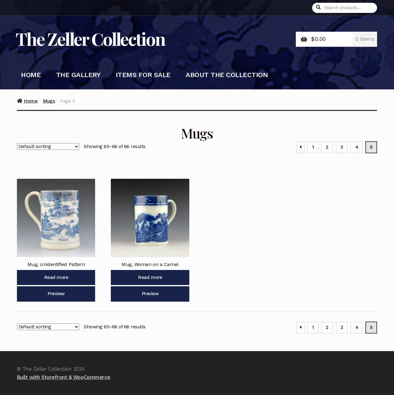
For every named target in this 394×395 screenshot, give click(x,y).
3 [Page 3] (341, 147)
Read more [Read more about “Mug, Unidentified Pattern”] (56, 277)
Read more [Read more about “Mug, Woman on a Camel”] (150, 277)
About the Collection (227, 75)
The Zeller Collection (90, 38)
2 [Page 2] (327, 147)
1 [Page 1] (313, 147)
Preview (56, 293)
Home (31, 75)
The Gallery (78, 75)
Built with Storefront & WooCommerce (63, 377)
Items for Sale (143, 75)
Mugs (49, 101)
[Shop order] (48, 146)
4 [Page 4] (356, 147)
